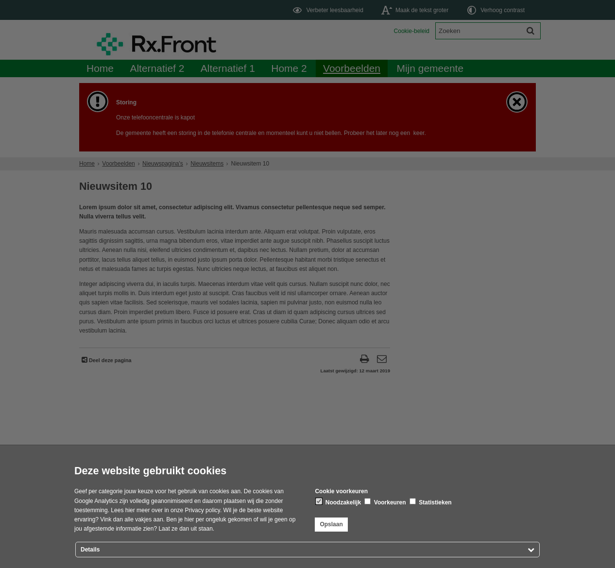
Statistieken (431, 502)
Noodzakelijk (338, 502)
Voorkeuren (385, 502)
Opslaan (331, 524)
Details (90, 549)
